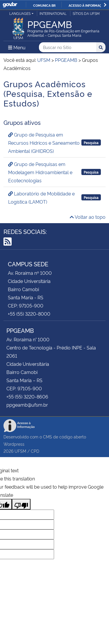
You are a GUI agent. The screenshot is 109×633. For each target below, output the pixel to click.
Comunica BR (44, 5)
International (53, 13)
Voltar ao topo (88, 217)
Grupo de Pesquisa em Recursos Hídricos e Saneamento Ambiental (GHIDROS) (44, 142)
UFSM (20, 451)
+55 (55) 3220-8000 (29, 313)
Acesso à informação (87, 5)
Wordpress (13, 444)
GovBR (10, 5)
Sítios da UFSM (86, 13)
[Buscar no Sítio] (68, 47)
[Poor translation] (21, 504)
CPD (35, 451)
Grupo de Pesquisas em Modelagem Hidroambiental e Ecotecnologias (40, 172)
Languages (20, 13)
